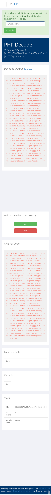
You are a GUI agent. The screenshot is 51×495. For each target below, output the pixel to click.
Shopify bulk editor (20, 491)
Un (13, 4)
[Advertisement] (25, 192)
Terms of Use (44, 488)
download (28, 69)
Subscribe (10, 30)
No (25, 230)
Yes (25, 224)
